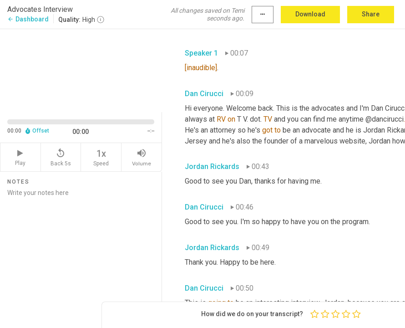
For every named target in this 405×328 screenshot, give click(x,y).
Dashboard (28, 19)
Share (371, 14)
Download (310, 14)
